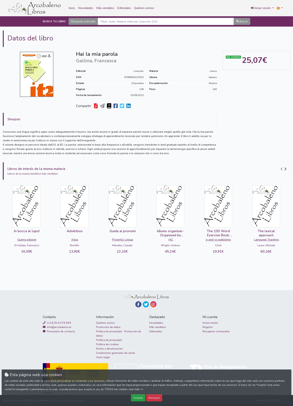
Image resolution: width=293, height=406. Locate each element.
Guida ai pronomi (123, 231)
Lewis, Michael (266, 245)
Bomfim (74, 245)
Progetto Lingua (122, 240)
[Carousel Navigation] (284, 169)
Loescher (139, 71)
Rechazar (154, 398)
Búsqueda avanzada (83, 21)
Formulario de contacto (59, 331)
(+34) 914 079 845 (57, 323)
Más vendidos (105, 8)
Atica (74, 240)
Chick (218, 245)
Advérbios (75, 231)
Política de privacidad (109, 340)
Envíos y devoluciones (109, 348)
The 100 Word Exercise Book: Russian (218, 235)
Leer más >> (136, 389)
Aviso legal (103, 357)
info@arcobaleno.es (57, 327)
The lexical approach (266, 233)
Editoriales (124, 8)
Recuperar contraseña (216, 331)
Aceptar (138, 398)
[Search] (166, 21)
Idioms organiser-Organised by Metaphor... (170, 235)
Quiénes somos (144, 8)
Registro (208, 327)
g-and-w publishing (218, 240)
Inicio (72, 8)
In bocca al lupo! (27, 231)
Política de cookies (107, 344)
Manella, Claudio (122, 245)
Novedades (85, 8)
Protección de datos (108, 327)
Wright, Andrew (170, 245)
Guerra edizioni (26, 240)
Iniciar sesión (210, 323)
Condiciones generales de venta (115, 353)
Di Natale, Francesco (26, 245)
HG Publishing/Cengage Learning (170, 240)
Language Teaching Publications (266, 240)
